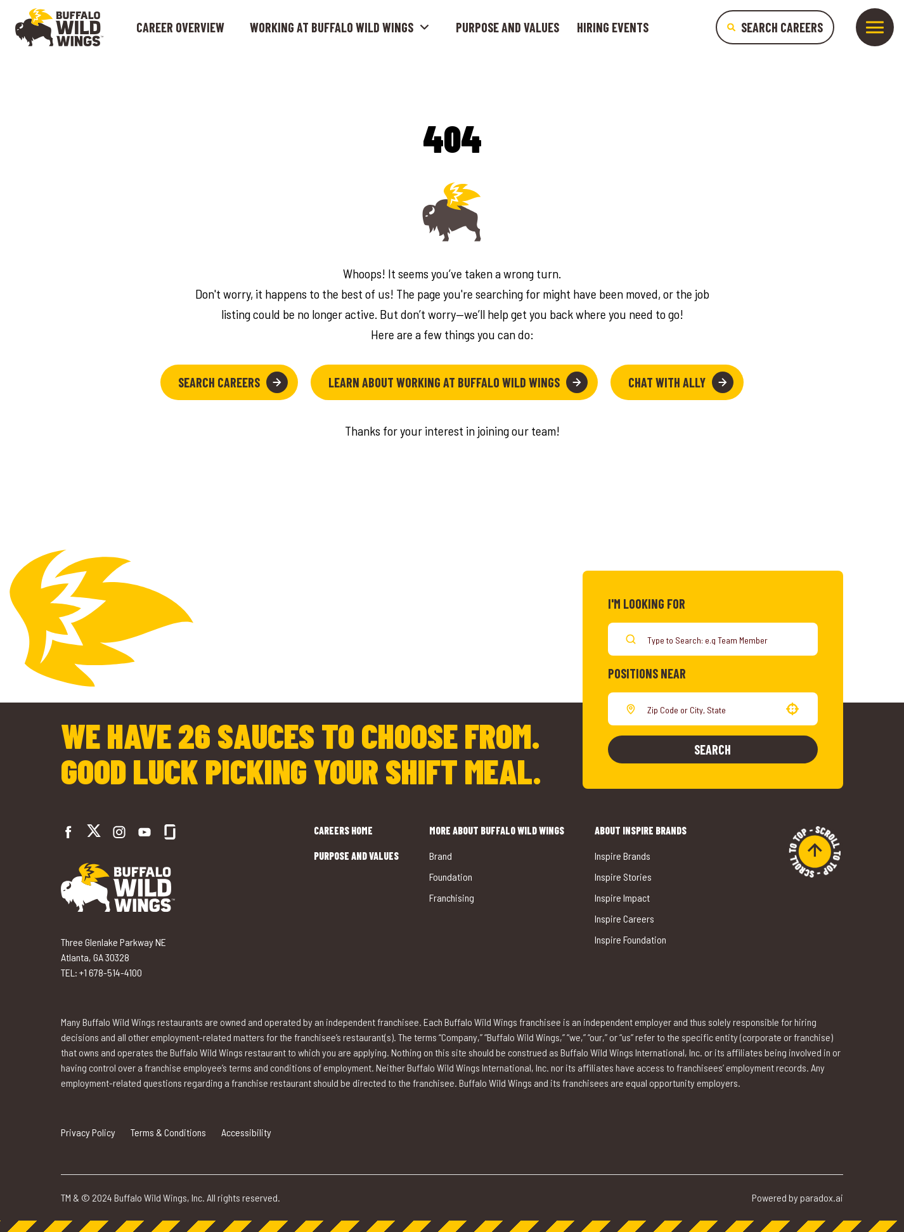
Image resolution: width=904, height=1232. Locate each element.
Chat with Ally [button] (680, 382)
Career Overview (180, 27)
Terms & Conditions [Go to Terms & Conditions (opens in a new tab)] (168, 1132)
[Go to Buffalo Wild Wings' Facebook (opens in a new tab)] (68, 832)
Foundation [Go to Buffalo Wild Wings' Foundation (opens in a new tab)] (450, 877)
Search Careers (233, 382)
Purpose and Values (507, 27)
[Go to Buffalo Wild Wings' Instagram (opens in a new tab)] (119, 832)
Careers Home (343, 830)
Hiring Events (613, 27)
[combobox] (710, 709)
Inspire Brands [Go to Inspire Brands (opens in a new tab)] (622, 856)
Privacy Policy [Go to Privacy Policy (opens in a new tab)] (88, 1132)
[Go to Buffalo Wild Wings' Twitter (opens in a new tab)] (93, 832)
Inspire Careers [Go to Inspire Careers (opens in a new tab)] (624, 918)
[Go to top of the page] (814, 851)
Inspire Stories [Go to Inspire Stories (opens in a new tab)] (623, 877)
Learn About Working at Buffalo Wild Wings (458, 382)
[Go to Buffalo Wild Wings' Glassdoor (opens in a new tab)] (170, 832)
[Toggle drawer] (875, 27)
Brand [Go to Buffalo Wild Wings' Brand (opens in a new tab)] (440, 856)
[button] (792, 709)
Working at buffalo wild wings (340, 27)
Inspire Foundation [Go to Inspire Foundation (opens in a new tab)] (630, 939)
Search (712, 749)
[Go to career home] (59, 27)
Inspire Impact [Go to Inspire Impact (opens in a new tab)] (622, 898)
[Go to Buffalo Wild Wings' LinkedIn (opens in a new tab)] (144, 832)
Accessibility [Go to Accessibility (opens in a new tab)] (246, 1132)
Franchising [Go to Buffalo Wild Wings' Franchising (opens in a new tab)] (451, 898)
